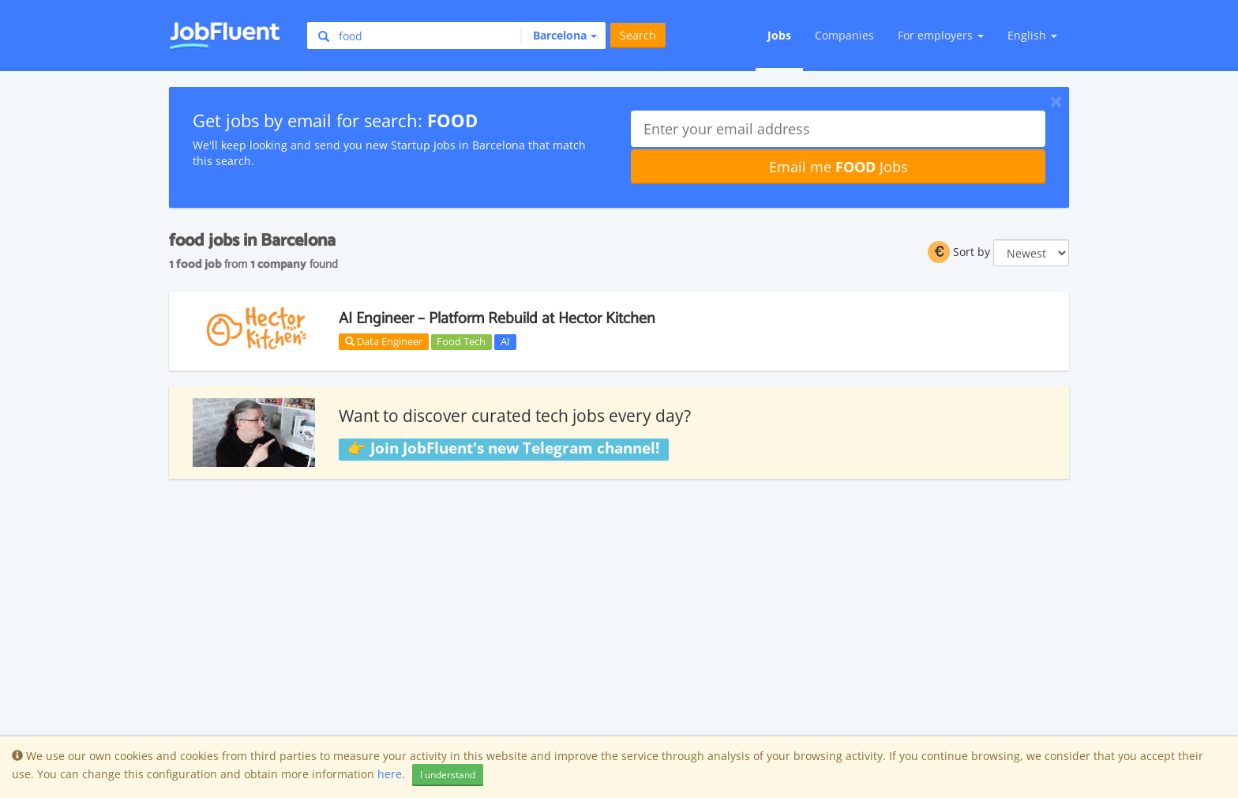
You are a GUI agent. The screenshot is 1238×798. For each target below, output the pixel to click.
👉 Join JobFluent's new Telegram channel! (503, 449)
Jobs (779, 35)
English (1032, 35)
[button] (558, 35)
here (389, 773)
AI (505, 341)
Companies (844, 35)
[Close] (1056, 101)
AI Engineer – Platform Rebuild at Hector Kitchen (497, 319)
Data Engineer (383, 341)
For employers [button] (941, 35)
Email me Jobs (838, 166)
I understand (447, 774)
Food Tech (461, 341)
